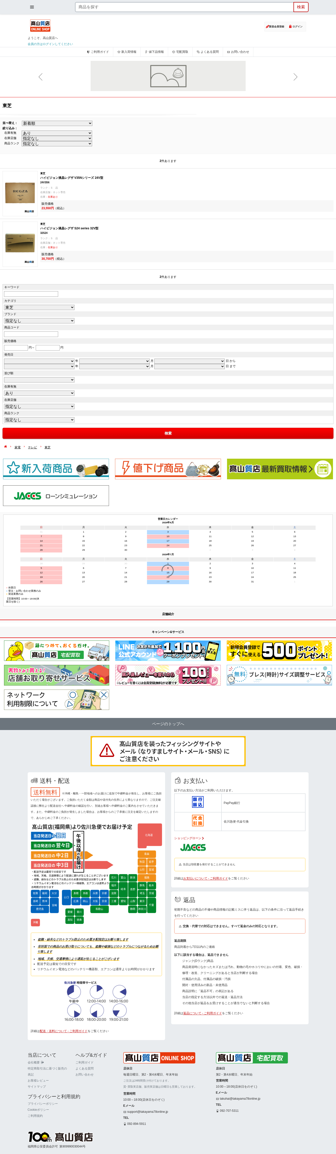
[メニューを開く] (32, 7)
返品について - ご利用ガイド (202, 1013)
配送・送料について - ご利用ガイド (64, 1031)
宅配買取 (180, 52)
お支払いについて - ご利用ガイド (205, 878)
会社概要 (36, 1062)
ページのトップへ (168, 724)
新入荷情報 (126, 52)
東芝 (48, 447)
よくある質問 (208, 52)
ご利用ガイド (98, 52)
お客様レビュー (38, 1080)
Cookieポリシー (38, 1110)
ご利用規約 (35, 1116)
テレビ (32, 447)
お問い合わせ (238, 52)
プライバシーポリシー (43, 1103)
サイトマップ (37, 1086)
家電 (18, 447)
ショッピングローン (189, 838)
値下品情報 (154, 52)
